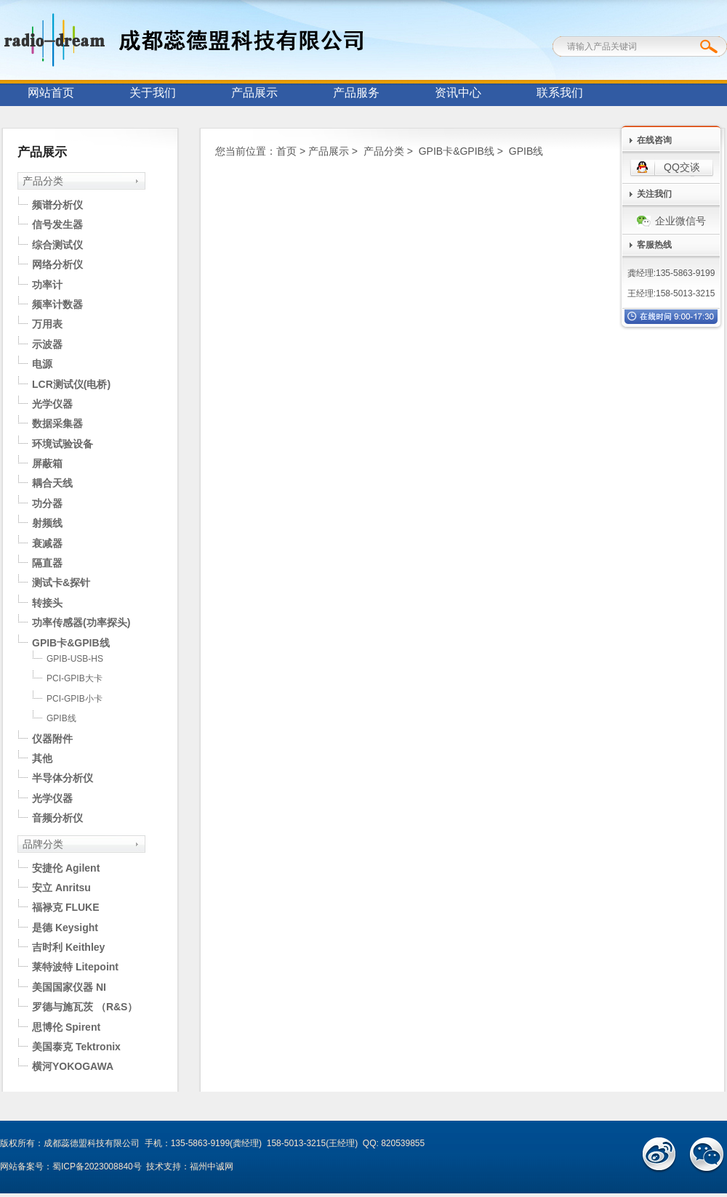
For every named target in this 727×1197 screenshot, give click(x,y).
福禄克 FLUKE (66, 907)
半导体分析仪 (62, 778)
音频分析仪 (57, 818)
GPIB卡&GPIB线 (71, 643)
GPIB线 (61, 718)
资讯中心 (458, 92)
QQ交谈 (682, 167)
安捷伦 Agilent (66, 868)
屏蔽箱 (47, 463)
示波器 (47, 344)
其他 (42, 758)
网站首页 (51, 92)
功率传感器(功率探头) (81, 622)
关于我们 (152, 92)
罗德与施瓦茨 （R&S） (84, 1007)
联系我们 (560, 92)
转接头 (47, 603)
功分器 (47, 503)
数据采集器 (57, 423)
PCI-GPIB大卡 (75, 678)
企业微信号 (671, 221)
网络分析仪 (57, 264)
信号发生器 (57, 224)
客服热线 (654, 245)
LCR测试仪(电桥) (71, 384)
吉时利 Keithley (68, 947)
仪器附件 (52, 738)
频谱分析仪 (57, 205)
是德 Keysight (65, 927)
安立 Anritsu (61, 887)
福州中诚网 (211, 1166)
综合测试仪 (57, 245)
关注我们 (654, 194)
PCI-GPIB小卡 (75, 699)
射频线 (47, 523)
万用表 (47, 324)
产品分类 (43, 181)
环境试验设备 (62, 444)
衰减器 (47, 543)
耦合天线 (52, 483)
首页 (286, 151)
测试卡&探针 (61, 582)
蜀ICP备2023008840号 (97, 1166)
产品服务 (356, 92)
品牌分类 (43, 844)
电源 (42, 364)
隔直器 (47, 563)
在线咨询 (654, 140)
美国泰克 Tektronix (76, 1046)
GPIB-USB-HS (75, 659)
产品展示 (254, 92)
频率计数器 (57, 304)
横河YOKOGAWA (72, 1066)
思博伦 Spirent (66, 1027)
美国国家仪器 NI (69, 987)
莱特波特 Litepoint (75, 967)
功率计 (47, 285)
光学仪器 (52, 404)
